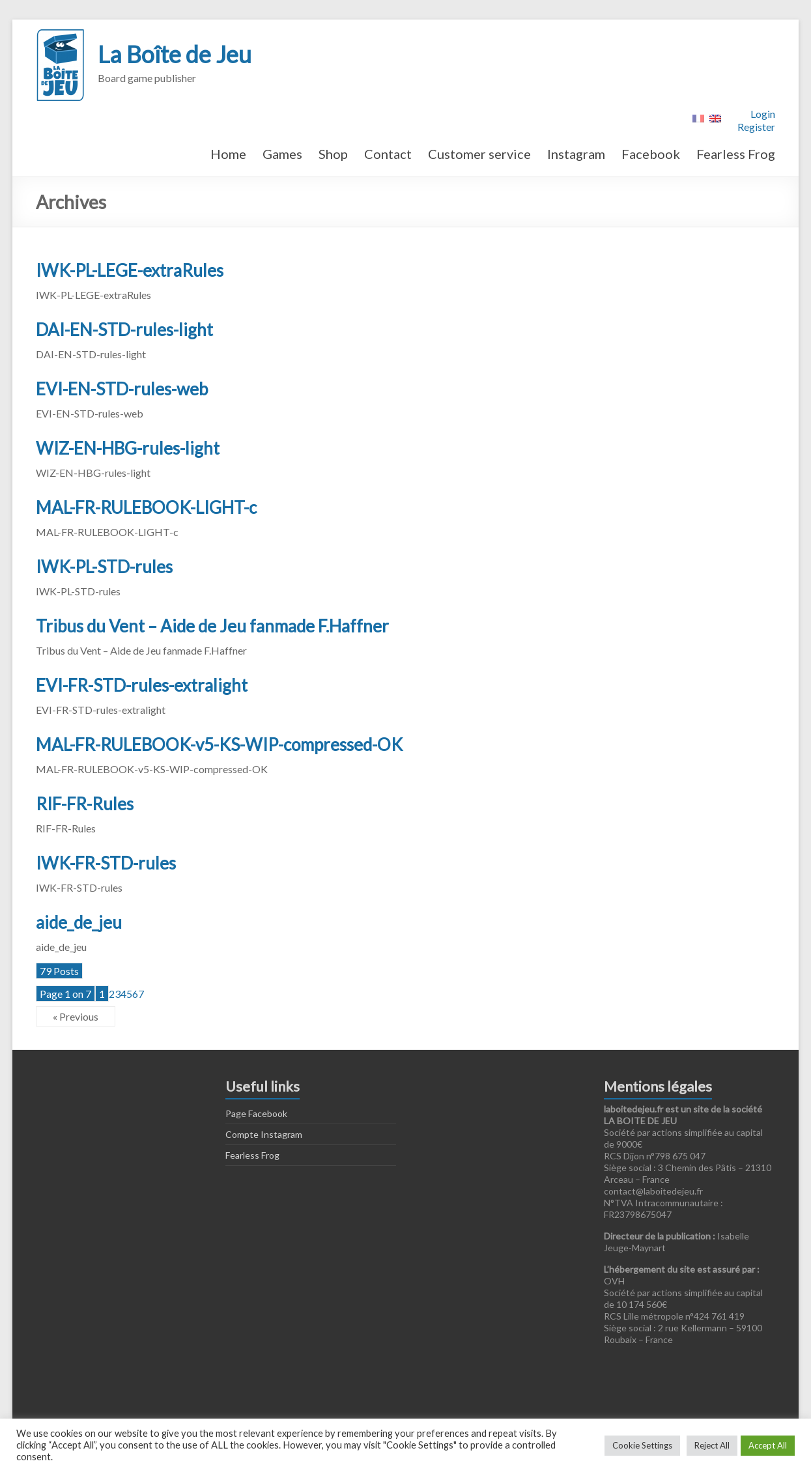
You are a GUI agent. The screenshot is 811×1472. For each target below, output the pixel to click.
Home (228, 154)
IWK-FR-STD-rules (106, 863)
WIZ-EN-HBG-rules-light (128, 448)
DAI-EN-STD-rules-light (124, 329)
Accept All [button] (767, 1445)
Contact (388, 154)
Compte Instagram (263, 1134)
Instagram (576, 154)
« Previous (75, 1016)
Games (282, 154)
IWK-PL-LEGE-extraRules (129, 270)
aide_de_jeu (79, 922)
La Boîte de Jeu (174, 54)
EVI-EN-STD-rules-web (122, 388)
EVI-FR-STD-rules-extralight (142, 685)
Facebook (650, 154)
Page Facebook (256, 1113)
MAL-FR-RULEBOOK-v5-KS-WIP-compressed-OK (219, 744)
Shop (333, 154)
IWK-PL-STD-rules (104, 566)
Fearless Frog (735, 154)
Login (762, 113)
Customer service (479, 154)
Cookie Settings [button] (642, 1445)
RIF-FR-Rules (85, 803)
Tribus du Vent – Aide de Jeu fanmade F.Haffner (212, 626)
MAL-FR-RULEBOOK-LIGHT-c (146, 507)
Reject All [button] (712, 1445)
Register (756, 126)
